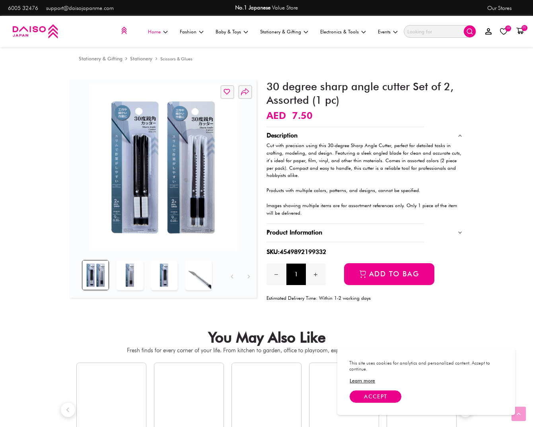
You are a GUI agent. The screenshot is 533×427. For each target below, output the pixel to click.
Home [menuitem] (154, 32)
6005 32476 (23, 8)
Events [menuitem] (384, 32)
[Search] (433, 31)
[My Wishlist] (504, 31)
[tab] (94, 272)
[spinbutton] (296, 274)
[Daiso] (34, 31)
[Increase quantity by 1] (316, 274)
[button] (520, 31)
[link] (362, 381)
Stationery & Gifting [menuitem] (280, 32)
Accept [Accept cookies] (375, 396)
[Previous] (231, 272)
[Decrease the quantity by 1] (276, 274)
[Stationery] (141, 59)
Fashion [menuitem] (188, 32)
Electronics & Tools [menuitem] (339, 32)
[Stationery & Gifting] (101, 59)
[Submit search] (470, 31)
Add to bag (394, 274)
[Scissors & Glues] (176, 58)
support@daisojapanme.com (80, 8)
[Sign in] (488, 31)
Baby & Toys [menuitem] (228, 32)
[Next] (247, 272)
